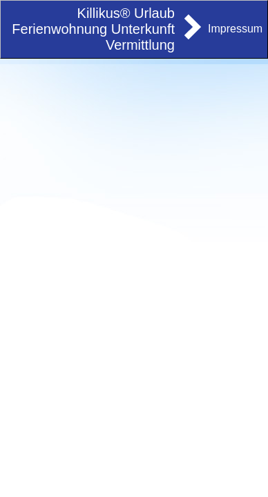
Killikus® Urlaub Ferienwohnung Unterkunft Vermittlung (93, 29)
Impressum (235, 29)
